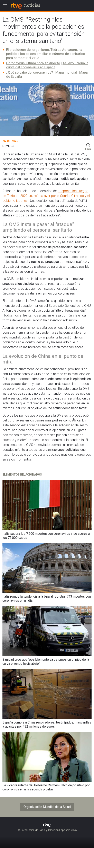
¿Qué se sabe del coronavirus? (29, 72)
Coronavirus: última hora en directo (33, 63)
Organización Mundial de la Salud (47, 807)
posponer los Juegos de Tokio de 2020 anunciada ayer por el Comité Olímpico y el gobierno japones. (46, 196)
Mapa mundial (66, 72)
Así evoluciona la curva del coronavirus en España (47, 65)
